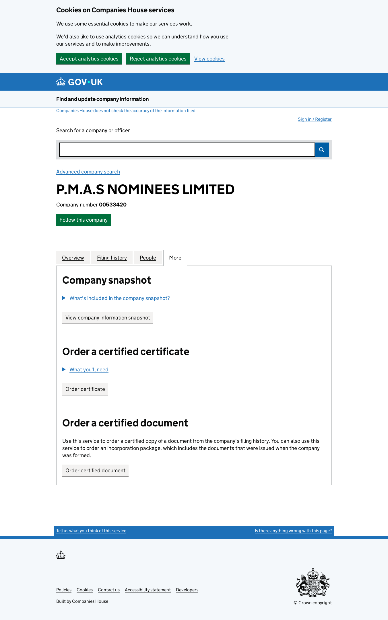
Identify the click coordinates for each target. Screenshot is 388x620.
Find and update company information (102, 99)
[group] (194, 299)
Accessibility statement (148, 589)
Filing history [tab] (112, 257)
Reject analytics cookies (158, 58)
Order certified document (95, 470)
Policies (63, 589)
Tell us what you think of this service (91, 530)
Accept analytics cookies (89, 58)
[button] (116, 298)
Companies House (90, 601)
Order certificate (85, 389)
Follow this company (83, 220)
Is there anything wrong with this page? (293, 530)
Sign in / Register (315, 119)
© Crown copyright (313, 602)
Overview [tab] (73, 257)
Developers (187, 589)
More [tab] (175, 257)
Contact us (109, 589)
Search (322, 150)
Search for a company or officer (93, 130)
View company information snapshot (109, 317)
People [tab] (148, 257)
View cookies (209, 58)
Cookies (85, 589)
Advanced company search (88, 171)
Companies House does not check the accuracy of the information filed (125, 110)
